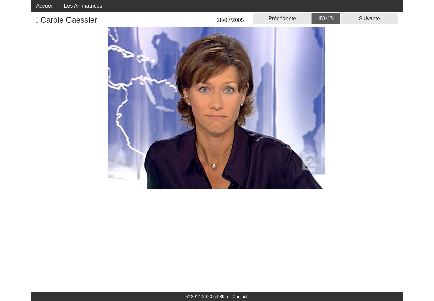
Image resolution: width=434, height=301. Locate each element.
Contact (240, 296)
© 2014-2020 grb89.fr (207, 296)
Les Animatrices (83, 6)
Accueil (45, 6)
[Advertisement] (217, 240)
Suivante (369, 18)
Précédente (282, 18)
